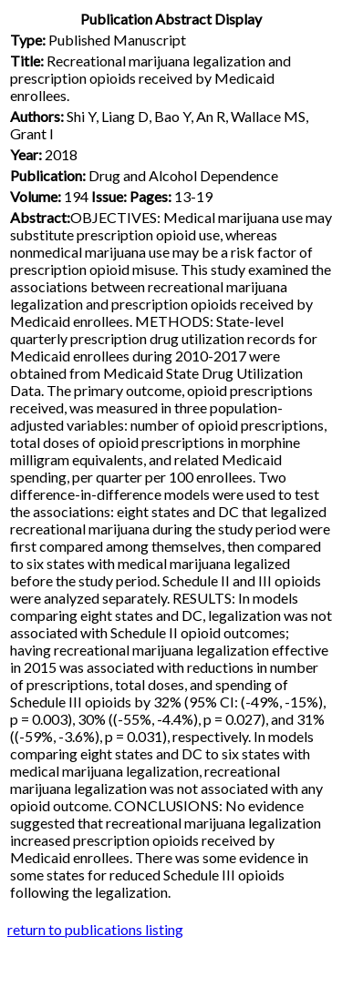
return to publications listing (95, 929)
